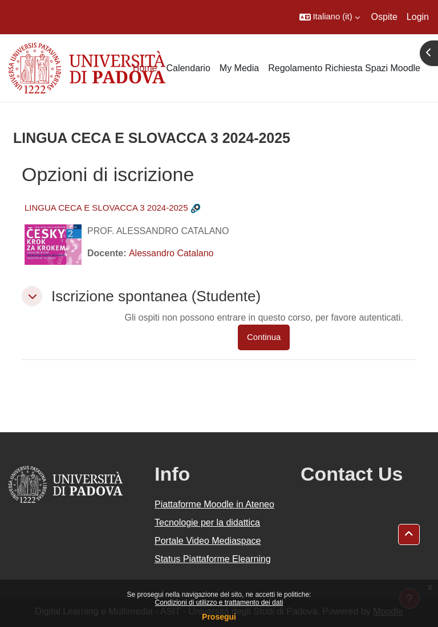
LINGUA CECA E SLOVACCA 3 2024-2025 (106, 207)
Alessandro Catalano (171, 253)
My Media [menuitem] (239, 68)
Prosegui (219, 616)
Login (418, 17)
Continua (264, 337)
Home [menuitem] (145, 68)
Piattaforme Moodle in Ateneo (214, 504)
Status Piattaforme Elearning (213, 559)
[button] (330, 17)
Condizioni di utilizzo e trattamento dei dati (219, 602)
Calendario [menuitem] (188, 68)
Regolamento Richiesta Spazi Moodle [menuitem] (344, 68)
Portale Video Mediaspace (208, 541)
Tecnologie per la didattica (207, 522)
